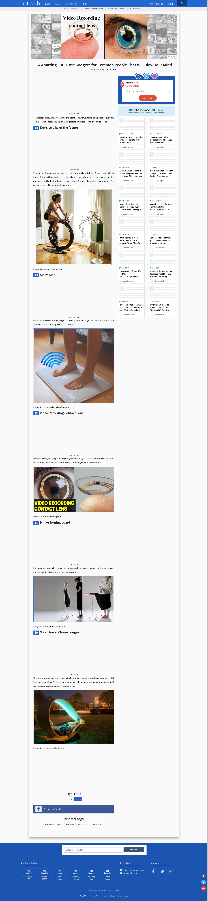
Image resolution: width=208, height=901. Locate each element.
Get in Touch (126, 862)
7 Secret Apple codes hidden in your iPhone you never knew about (161, 139)
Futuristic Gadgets (53, 824)
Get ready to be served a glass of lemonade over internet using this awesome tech (160, 241)
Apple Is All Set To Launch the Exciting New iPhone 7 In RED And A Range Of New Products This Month (131, 174)
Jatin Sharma (128, 147)
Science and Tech (76, 9)
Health (57, 4)
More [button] (85, 4)
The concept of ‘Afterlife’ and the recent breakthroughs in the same (130, 275)
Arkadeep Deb (128, 281)
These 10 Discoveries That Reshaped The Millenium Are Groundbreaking (161, 274)
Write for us (156, 4)
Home (66, 9)
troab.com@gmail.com (132, 869)
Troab (116, 890)
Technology (83, 824)
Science (70, 824)
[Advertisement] (73, 94)
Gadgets (97, 824)
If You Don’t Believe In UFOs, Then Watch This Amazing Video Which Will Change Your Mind (130, 241)
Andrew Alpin (98, 69)
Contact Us (94, 895)
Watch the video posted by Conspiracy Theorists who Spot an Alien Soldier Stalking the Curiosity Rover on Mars (161, 175)
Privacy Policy (108, 895)
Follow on (154, 862)
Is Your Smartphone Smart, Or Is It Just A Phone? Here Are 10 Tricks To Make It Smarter (131, 308)
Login (170, 4)
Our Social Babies (29, 862)
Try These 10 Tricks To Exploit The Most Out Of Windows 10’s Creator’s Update (160, 308)
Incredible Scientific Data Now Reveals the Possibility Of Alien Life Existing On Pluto (161, 208)
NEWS (47, 4)
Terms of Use (122, 895)
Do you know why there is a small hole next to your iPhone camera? (130, 139)
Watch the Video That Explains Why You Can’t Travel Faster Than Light (130, 206)
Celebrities (71, 4)
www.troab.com (128, 873)
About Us (83, 895)
